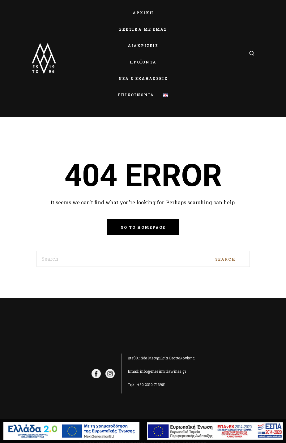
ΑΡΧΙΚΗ (143, 12)
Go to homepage (143, 227)
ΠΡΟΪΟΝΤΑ (143, 61)
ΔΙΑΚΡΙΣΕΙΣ (143, 45)
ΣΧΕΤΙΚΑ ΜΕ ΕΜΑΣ (143, 29)
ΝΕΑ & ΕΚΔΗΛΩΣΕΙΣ (143, 78)
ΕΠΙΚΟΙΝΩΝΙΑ (136, 94)
